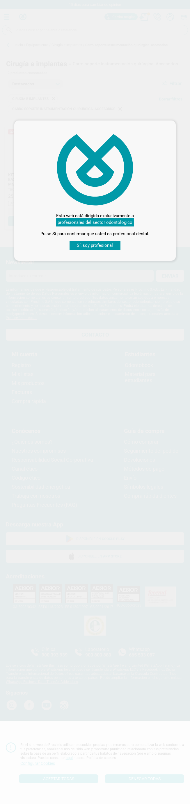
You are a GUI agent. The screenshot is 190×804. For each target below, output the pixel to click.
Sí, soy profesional (95, 245)
